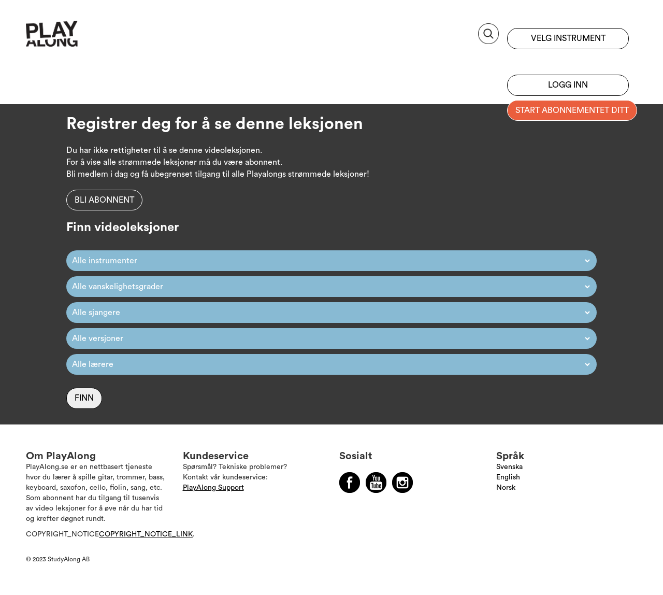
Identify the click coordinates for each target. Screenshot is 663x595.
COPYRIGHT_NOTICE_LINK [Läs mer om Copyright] (146, 534)
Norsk (505, 487)
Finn (84, 398)
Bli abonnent (104, 200)
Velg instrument (568, 38)
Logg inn (568, 85)
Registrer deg (568, 59)
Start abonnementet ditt (572, 110)
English (508, 477)
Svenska (509, 467)
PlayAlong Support (213, 487)
